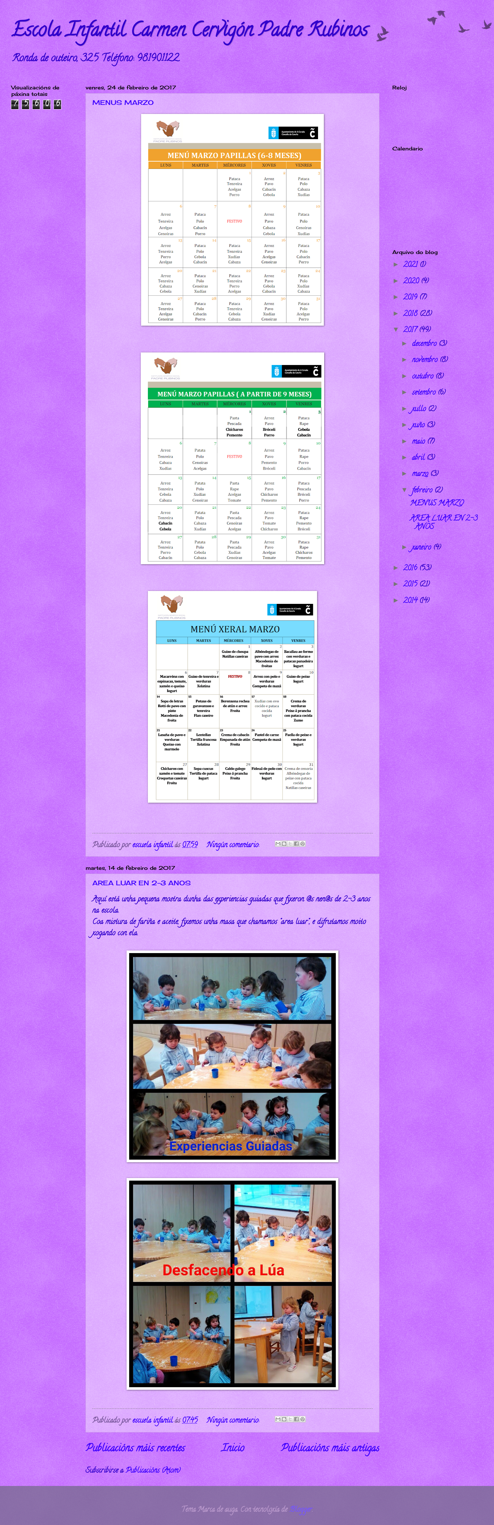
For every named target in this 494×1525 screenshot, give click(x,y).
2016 (411, 568)
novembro (425, 360)
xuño (419, 425)
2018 (411, 314)
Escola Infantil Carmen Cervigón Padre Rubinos (189, 32)
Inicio (232, 1449)
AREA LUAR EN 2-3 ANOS (141, 883)
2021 (411, 265)
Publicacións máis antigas (330, 1449)
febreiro (423, 490)
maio (419, 442)
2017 (411, 330)
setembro (424, 393)
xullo (420, 409)
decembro (425, 344)
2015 (411, 584)
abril (419, 458)
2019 (411, 297)
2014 (411, 601)
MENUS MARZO (123, 102)
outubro (423, 376)
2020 (412, 281)
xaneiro (422, 548)
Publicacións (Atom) (153, 1471)
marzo (421, 474)
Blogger (300, 1510)
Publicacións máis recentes (135, 1449)
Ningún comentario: (234, 845)
